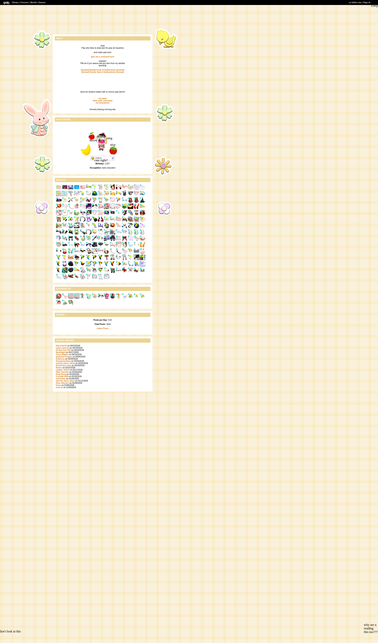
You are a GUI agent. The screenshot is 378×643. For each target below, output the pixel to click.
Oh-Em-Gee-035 (63, 350)
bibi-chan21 (61, 346)
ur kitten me (355, 2)
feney (58, 385)
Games (42, 2)
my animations (103, 103)
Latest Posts (102, 328)
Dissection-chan (64, 365)
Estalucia (60, 359)
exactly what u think (65, 363)
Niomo (59, 368)
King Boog (61, 374)
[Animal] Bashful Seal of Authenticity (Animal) (102, 70)
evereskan (61, 379)
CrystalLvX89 (62, 376)
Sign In (366, 2)
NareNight (60, 352)
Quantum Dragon (64, 357)
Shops (15, 2)
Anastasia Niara (63, 361)
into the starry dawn (65, 381)
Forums (24, 2)
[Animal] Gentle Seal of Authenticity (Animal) (102, 72)
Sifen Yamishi (62, 372)
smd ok (59, 387)
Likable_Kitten (62, 370)
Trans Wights (62, 354)
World (33, 2)
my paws (102, 98)
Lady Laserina (62, 348)
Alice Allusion (62, 383)
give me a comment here (102, 57)
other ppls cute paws (102, 101)
